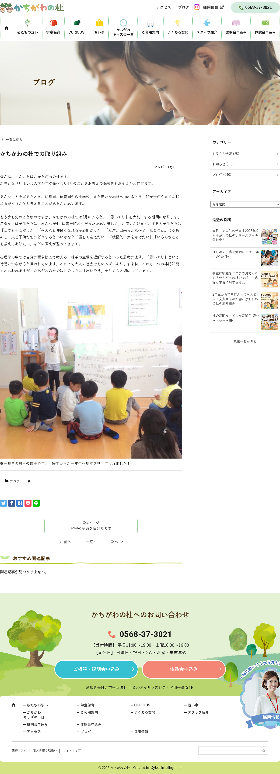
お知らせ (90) (222, 164)
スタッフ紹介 (206, 32)
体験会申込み (265, 32)
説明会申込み (236, 32)
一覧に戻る (14, 140)
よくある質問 (177, 32)
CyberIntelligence (166, 768)
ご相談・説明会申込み (96, 669)
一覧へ (91, 542)
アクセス (163, 7)
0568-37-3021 (145, 634)
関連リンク (19, 750)
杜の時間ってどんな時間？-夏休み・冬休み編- (235, 318)
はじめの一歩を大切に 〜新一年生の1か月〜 (235, 254)
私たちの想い (27, 32)
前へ (67, 542)
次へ (114, 542)
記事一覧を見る (245, 342)
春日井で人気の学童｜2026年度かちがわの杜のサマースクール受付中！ (235, 235)
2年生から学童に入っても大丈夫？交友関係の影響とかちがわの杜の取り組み (235, 299)
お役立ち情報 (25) (225, 154)
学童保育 (53, 32)
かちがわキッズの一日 (123, 32)
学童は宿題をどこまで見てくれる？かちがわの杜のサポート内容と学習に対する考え (235, 278)
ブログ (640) (221, 174)
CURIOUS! (77, 32)
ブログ (183, 7)
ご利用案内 (150, 32)
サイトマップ (72, 750)
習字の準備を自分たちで (91, 528)
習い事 (99, 32)
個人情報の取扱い (45, 750)
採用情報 (210, 7)
